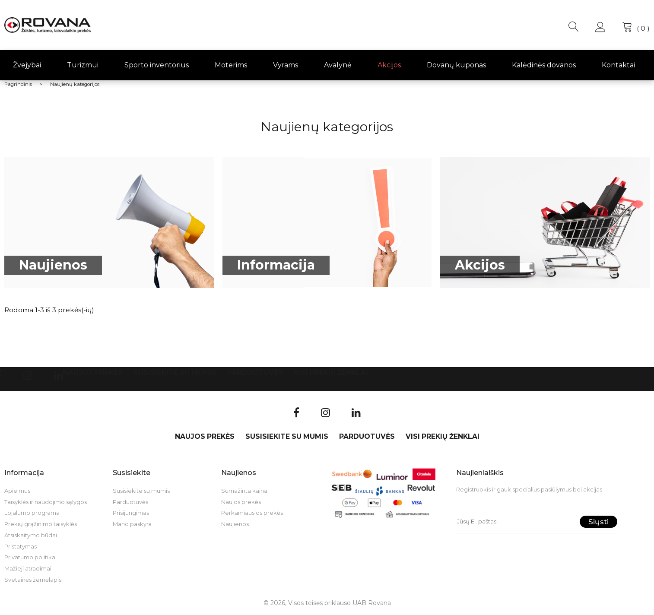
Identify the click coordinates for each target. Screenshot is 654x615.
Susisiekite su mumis (174, 372)
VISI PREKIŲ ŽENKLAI (331, 372)
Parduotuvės (255, 372)
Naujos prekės (93, 372)
